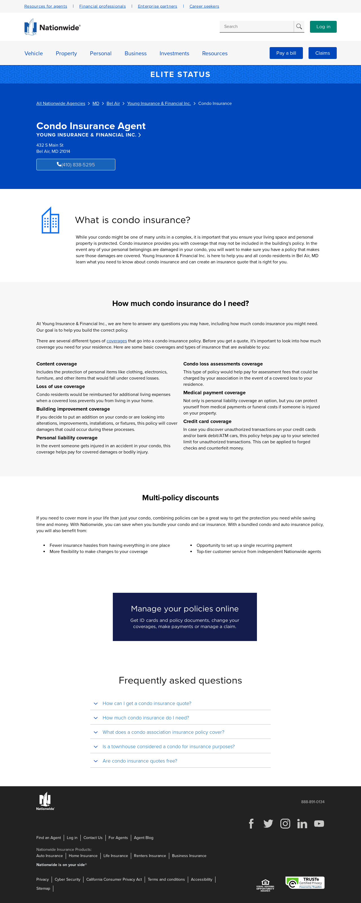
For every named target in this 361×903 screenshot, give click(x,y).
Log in (323, 26)
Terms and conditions (166, 879)
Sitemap (43, 888)
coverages (117, 341)
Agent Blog (143, 837)
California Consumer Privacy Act (114, 879)
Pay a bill (286, 53)
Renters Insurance (150, 855)
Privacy (42, 879)
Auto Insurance (49, 855)
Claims (322, 53)
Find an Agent (48, 837)
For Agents (118, 837)
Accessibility (201, 879)
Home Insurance (83, 855)
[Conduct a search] (257, 26)
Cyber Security (67, 879)
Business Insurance (189, 855)
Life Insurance (116, 855)
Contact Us (93, 837)
